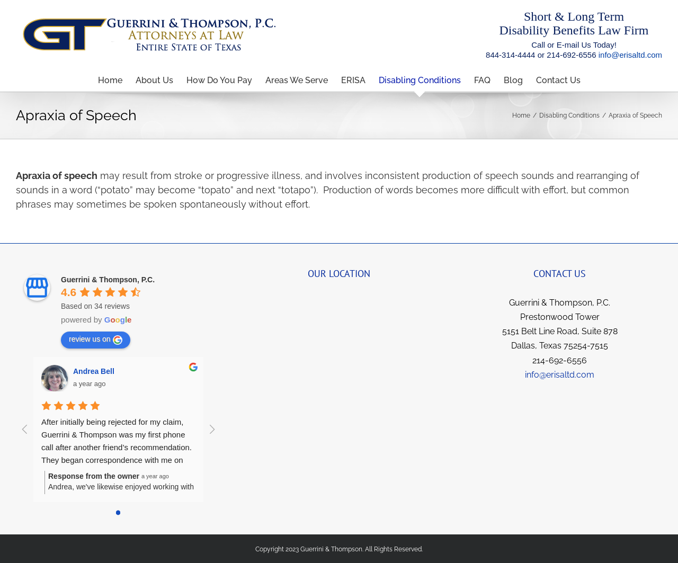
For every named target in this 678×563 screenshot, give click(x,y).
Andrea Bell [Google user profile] (93, 371)
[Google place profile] (108, 279)
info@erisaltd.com (630, 54)
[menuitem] (117, 80)
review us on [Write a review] (95, 339)
